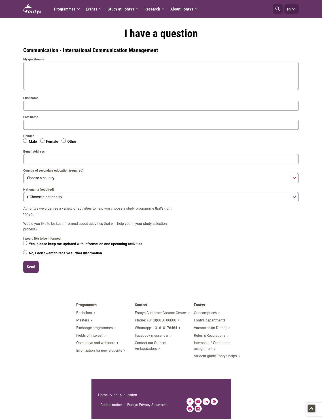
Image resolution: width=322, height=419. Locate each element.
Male (33, 141)
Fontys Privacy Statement (147, 405)
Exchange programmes (94, 328)
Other (71, 141)
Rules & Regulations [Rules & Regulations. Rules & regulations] (209, 335)
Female (52, 141)
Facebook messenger (151, 335)
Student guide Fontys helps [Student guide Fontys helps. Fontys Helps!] (215, 356)
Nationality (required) (38, 189)
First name (30, 98)
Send (31, 266)
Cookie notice (111, 405)
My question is (33, 59)
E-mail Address (34, 151)
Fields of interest (89, 335)
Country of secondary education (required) (53, 170)
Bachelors (84, 313)
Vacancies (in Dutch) (210, 328)
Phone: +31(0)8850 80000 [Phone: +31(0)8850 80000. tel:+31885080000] (155, 320)
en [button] (292, 9)
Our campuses (205, 313)
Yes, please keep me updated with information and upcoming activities (85, 244)
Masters (82, 320)
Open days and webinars (95, 343)
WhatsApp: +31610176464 (156, 328)
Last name (30, 117)
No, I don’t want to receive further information (65, 253)
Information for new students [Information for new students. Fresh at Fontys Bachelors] (99, 350)
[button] (278, 9)
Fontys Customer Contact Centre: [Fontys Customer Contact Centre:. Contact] (161, 313)
